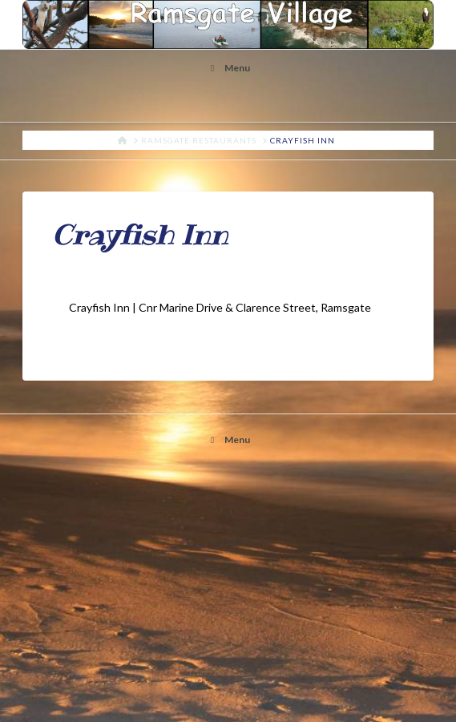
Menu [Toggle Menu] (228, 68)
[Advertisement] (228, 594)
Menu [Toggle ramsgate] (228, 440)
